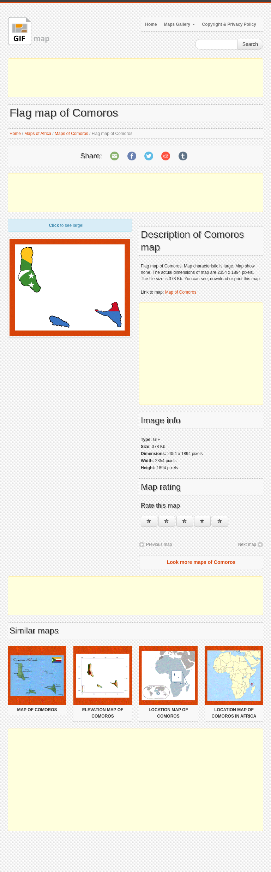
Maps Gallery (179, 24)
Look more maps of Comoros (201, 562)
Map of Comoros (181, 292)
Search (250, 44)
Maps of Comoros (71, 133)
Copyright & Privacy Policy (229, 24)
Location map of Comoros (168, 713)
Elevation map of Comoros (103, 713)
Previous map (159, 544)
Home (151, 24)
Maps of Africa (37, 133)
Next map (247, 544)
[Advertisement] (135, 77)
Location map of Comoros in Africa (234, 713)
